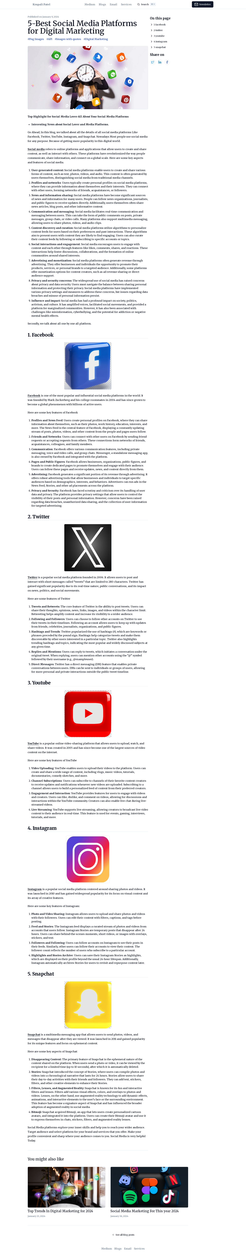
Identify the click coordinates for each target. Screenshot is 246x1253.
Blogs (102, 4)
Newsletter (202, 4)
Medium (90, 4)
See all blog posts (123, 1234)
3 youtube (159, 36)
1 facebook (160, 24)
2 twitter (158, 30)
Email (113, 4)
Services (126, 4)
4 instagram (160, 41)
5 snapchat (160, 47)
